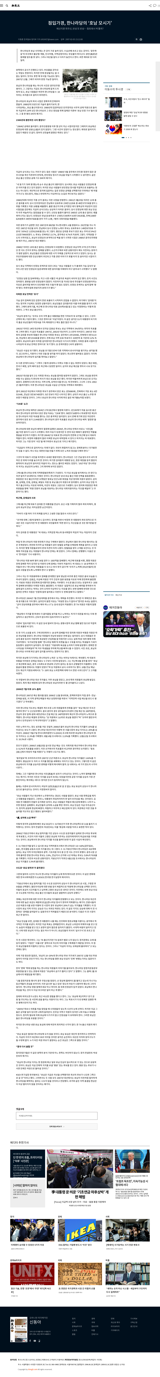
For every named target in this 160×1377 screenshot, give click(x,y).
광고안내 (133, 1326)
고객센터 (53, 1360)
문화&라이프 (77, 1326)
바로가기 (139, 608)
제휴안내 (45, 1360)
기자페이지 (115, 1330)
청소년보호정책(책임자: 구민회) (90, 1360)
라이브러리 (115, 1326)
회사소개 (21, 1360)
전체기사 (94, 1334)
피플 (93, 1330)
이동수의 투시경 (114, 89)
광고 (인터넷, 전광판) (33, 1360)
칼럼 (73, 1334)
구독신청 (133, 1322)
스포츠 (74, 1330)
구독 (128, 89)
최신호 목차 (115, 1322)
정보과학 (94, 1326)
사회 (73, 1322)
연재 (112, 1319)
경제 (93, 1319)
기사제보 (133, 1319)
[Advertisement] (51, 151)
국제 (93, 1322)
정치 (73, 1319)
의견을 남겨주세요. (26, 1116)
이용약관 (60, 1360)
